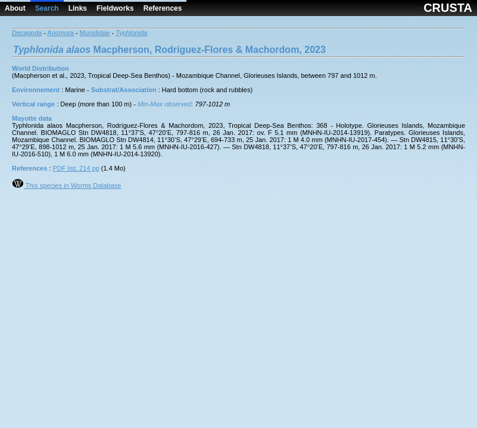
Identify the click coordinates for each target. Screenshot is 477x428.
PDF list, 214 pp (76, 168)
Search (47, 8)
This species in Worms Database (66, 185)
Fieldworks (115, 8)
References (163, 8)
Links (77, 8)
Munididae (95, 32)
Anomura (60, 32)
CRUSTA (447, 7)
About (15, 8)
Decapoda (27, 32)
